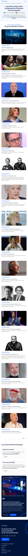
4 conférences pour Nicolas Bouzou (8, 150)
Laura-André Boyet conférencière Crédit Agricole (10, 229)
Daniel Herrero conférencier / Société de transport (10, 406)
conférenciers (7, 14)
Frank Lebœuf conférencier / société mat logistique (11, 381)
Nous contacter (13, 514)
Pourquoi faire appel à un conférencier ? (8, 73)
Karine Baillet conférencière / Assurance (8, 125)
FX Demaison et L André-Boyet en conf (8, 175)
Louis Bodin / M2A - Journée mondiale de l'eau (10, 100)
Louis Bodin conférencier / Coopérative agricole (10, 431)
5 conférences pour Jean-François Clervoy (9, 279)
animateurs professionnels (15, 14)
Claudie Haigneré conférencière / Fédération (9, 202)
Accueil (2, 3)
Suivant (24, 438)
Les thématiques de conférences (7, 543)
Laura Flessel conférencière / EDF (7, 254)
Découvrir (5, 456)
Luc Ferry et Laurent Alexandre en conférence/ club (11, 304)
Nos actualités (4, 545)
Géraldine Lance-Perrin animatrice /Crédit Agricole (10, 329)
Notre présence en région (6, 550)
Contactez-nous (5, 539)
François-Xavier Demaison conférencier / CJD (10, 354)
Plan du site (3, 549)
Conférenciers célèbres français (7, 47)
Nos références (5, 514)
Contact (3, 547)
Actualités (7, 3)
